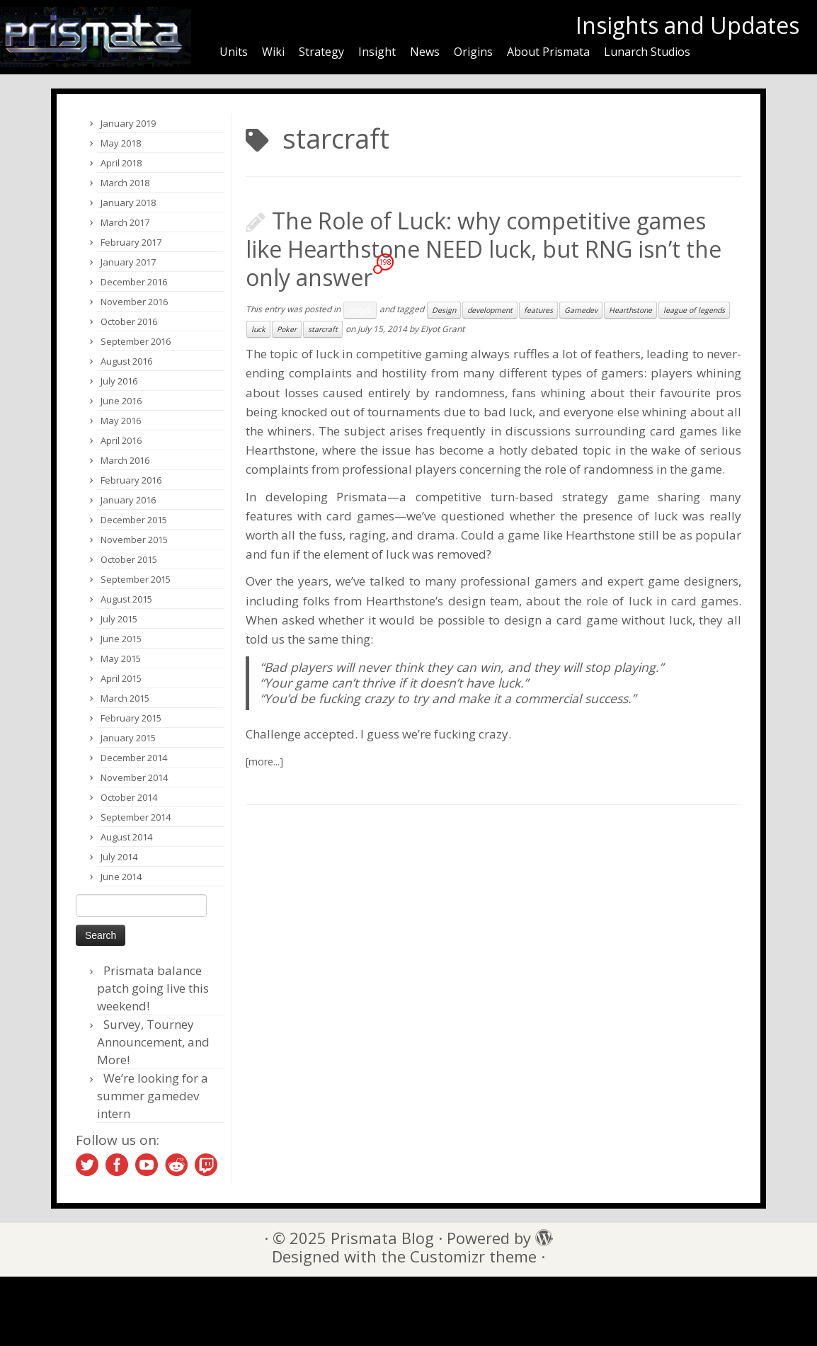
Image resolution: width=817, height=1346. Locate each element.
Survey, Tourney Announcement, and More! (153, 1042)
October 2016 (129, 321)
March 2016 (125, 460)
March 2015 (125, 698)
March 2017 (125, 222)
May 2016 (121, 420)
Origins (473, 51)
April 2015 (121, 678)
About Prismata (548, 51)
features (538, 310)
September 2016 (136, 341)
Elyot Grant (442, 329)
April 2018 (121, 162)
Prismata (361, 497)
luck (258, 329)
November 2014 (134, 777)
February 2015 (131, 718)
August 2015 (126, 599)
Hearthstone (630, 310)
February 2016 (131, 480)
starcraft (323, 329)
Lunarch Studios (647, 51)
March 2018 (125, 182)
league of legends (694, 310)
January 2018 (128, 202)
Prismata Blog (382, 1238)
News (425, 51)
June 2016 (121, 400)
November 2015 (134, 539)
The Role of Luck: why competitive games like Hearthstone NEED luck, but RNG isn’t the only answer (483, 248)
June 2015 (121, 638)
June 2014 (121, 876)
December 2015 (134, 519)
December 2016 (134, 281)
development (490, 310)
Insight (377, 51)
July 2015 (119, 618)
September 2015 (136, 579)
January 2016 (128, 500)
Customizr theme (473, 1256)
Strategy (321, 51)
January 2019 (128, 123)
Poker (287, 329)
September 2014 (136, 817)
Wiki (273, 51)
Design (444, 310)
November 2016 (134, 301)
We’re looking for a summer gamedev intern (152, 1096)
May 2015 (121, 658)
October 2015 (129, 559)
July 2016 (119, 381)
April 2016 (121, 440)
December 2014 (134, 757)
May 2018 (121, 143)
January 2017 (128, 262)
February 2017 (131, 242)
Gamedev (581, 310)
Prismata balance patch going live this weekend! (153, 988)
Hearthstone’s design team (442, 601)
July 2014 (119, 856)
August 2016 (126, 361)
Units (233, 51)
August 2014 (126, 837)
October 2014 (129, 797)
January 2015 (128, 737)
